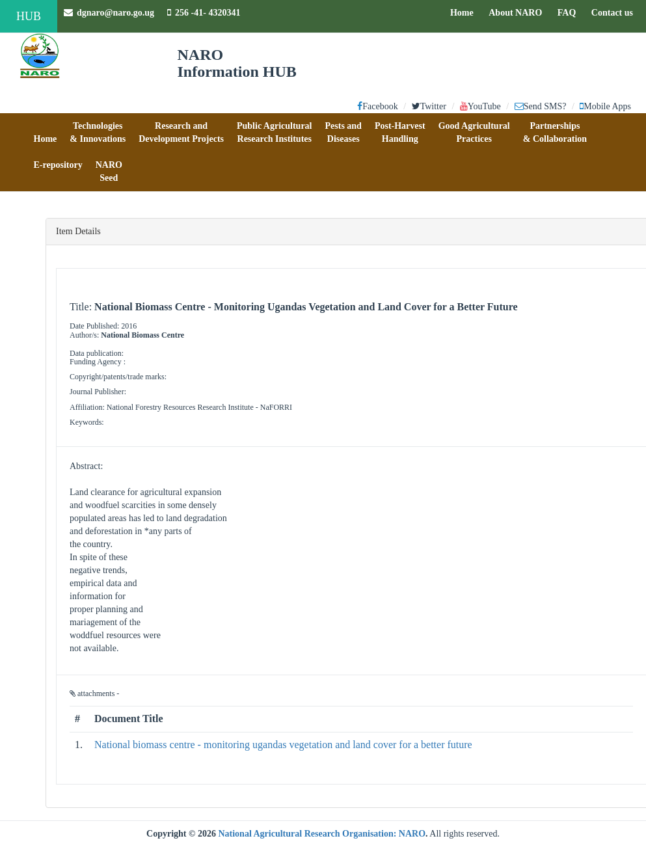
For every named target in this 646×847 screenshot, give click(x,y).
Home (465, 12)
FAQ (570, 12)
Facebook (377, 106)
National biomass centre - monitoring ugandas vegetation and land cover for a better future (283, 744)
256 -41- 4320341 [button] (203, 13)
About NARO (515, 13)
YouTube (480, 106)
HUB (28, 16)
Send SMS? (541, 106)
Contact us (615, 12)
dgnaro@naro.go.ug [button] (109, 13)
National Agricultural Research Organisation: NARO (321, 834)
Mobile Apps (605, 106)
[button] (45, 132)
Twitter (429, 106)
